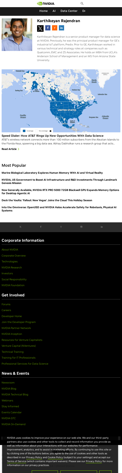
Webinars (7, 400)
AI (54, 11)
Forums (6, 304)
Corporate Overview (14, 255)
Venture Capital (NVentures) (19, 345)
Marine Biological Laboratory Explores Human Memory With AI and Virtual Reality (52, 172)
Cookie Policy (55, 461)
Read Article (11, 149)
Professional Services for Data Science (25, 363)
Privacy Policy (34, 461)
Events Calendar (12, 412)
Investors (7, 273)
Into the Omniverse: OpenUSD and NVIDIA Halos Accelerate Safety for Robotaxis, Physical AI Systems (59, 209)
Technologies (10, 261)
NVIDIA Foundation (13, 285)
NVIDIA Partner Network (16, 328)
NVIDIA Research (12, 267)
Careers (6, 310)
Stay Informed (10, 406)
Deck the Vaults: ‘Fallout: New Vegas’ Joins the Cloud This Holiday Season (47, 200)
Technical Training (13, 351)
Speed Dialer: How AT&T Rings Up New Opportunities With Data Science (52, 136)
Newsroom (8, 382)
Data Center (69, 11)
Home (43, 11)
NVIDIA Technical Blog (15, 394)
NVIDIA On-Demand (14, 424)
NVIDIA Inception (12, 333)
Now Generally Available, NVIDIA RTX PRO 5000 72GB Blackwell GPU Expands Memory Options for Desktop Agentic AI (60, 191)
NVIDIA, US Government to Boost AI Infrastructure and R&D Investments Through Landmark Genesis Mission (59, 181)
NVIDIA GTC (9, 418)
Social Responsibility (14, 279)
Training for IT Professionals (18, 357)
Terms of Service (16, 465)
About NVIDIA (10, 249)
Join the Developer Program (19, 322)
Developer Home (12, 316)
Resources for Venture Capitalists (22, 339)
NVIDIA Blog (9, 388)
